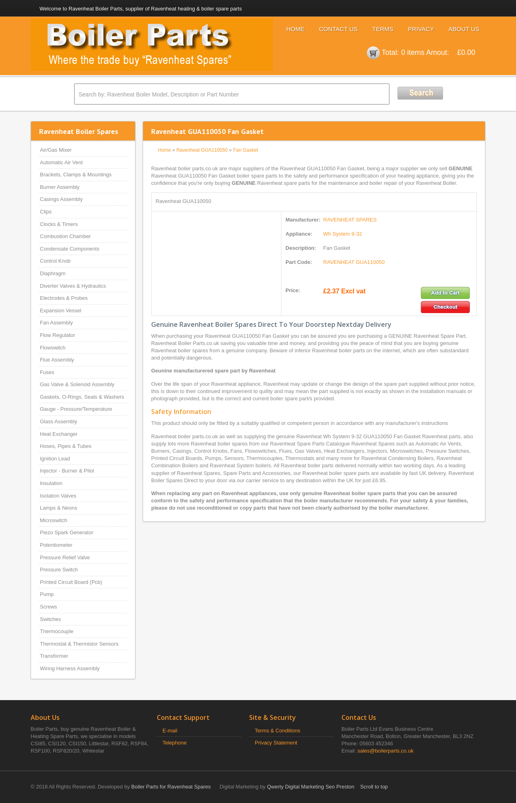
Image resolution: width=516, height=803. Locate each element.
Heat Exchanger (58, 434)
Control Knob (55, 261)
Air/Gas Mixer (56, 150)
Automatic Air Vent (61, 162)
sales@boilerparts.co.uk (386, 751)
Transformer (54, 656)
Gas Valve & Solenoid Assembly (77, 384)
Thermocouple (56, 631)
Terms (382, 28)
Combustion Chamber (65, 236)
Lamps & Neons (58, 508)
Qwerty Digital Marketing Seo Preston (310, 787)
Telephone (174, 743)
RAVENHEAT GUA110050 (354, 262)
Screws (48, 607)
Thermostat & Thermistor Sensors (79, 644)
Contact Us (338, 28)
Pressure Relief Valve (65, 557)
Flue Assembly (57, 360)
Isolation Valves (58, 496)
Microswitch (53, 520)
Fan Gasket (245, 150)
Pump (47, 594)
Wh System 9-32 (342, 234)
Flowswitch (53, 348)
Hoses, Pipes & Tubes (66, 446)
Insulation (51, 483)
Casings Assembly (61, 199)
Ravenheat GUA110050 (201, 150)
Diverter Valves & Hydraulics (73, 286)
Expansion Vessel (60, 310)
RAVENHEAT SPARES (350, 220)
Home (295, 28)
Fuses (47, 372)
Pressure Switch (59, 570)
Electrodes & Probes (64, 298)
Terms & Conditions (277, 731)
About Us (464, 28)
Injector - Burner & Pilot (67, 471)
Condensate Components (69, 249)
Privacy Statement (276, 743)
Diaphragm (53, 273)
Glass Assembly (58, 421)
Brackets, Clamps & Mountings (76, 174)
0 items (412, 52)
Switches (50, 619)
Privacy (421, 28)
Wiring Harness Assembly (70, 668)
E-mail (169, 731)
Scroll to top (374, 787)
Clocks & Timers (59, 224)
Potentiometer (56, 545)
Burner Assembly (59, 187)
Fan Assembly (56, 323)
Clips (46, 212)
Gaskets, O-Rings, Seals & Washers (82, 397)
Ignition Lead (55, 459)
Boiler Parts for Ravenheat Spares (171, 787)
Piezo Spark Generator (66, 532)
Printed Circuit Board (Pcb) (71, 582)
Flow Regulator (57, 335)
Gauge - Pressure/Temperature (76, 409)
